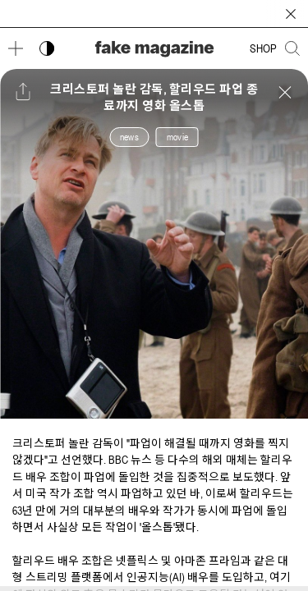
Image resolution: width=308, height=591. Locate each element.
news (129, 137)
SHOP (263, 48)
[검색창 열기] (292, 48)
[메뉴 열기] (15, 48)
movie (177, 137)
